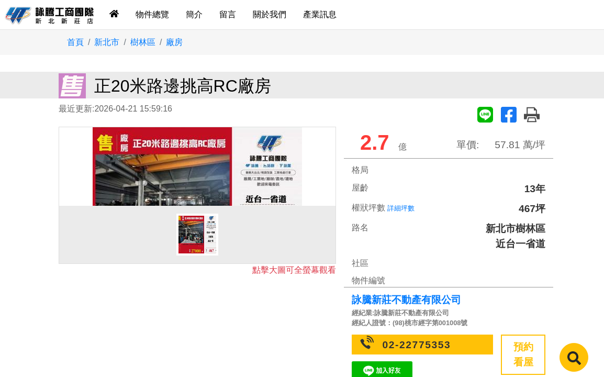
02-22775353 (417, 344)
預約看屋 (523, 354)
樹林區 (142, 42)
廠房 (174, 42)
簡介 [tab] (194, 14)
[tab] (114, 14)
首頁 (75, 42)
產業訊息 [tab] (320, 14)
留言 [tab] (227, 14)
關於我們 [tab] (269, 14)
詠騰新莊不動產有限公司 (406, 299)
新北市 (106, 42)
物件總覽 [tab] (152, 14)
